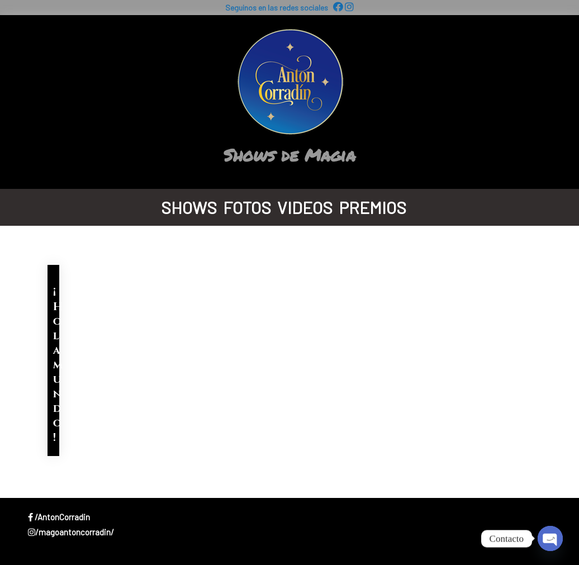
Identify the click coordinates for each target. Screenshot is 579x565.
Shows (189, 207)
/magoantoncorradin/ (71, 532)
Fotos (247, 207)
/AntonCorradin (59, 517)
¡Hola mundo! (58, 364)
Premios (372, 207)
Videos (305, 207)
